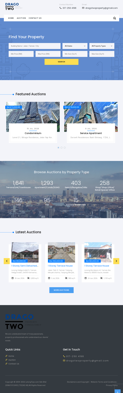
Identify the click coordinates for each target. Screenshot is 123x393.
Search (61, 62)
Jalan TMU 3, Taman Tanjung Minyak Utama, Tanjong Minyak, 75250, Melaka (61, 272)
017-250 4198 (67, 7)
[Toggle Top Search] (114, 18)
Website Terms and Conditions (104, 382)
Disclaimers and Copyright (78, 382)
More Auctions (61, 290)
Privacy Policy (112, 385)
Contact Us (35, 18)
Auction (21, 18)
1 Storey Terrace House (60, 265)
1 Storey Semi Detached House (27, 265)
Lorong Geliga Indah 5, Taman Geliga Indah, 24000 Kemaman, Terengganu (24, 272)
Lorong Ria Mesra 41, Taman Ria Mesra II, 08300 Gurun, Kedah (97, 271)
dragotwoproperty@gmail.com (100, 7)
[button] (58, 148)
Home (11, 18)
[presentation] (7, 261)
